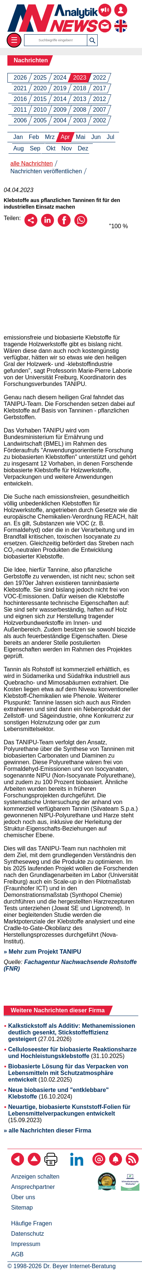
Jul (110, 137)
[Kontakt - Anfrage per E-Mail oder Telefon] (104, 20)
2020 (40, 88)
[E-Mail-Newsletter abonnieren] (98, 1164)
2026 (20, 77)
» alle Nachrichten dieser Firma (47, 1130)
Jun (96, 137)
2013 (80, 99)
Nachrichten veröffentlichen (46, 171)
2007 (99, 110)
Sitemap (22, 1207)
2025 (40, 77)
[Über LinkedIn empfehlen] (47, 225)
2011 (20, 110)
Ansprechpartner (33, 1187)
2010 (40, 110)
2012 (99, 99)
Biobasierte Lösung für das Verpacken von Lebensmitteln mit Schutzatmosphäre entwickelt (68, 1073)
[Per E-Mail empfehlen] (30, 225)
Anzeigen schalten (35, 1176)
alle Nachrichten (31, 163)
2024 (60, 77)
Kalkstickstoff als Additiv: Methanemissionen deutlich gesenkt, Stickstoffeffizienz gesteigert (71, 1032)
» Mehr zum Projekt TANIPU (42, 952)
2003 (80, 120)
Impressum (25, 1244)
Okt (50, 148)
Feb (34, 137)
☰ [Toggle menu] (14, 40)
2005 (40, 120)
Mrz (50, 137)
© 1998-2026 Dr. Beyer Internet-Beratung (61, 1266)
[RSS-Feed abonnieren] (132, 1164)
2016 (20, 99)
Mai (80, 137)
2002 (99, 120)
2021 (20, 88)
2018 (80, 88)
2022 (99, 77)
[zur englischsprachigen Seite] (120, 20)
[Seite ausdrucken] (50, 1164)
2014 (60, 99)
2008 (80, 110)
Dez (83, 148)
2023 (80, 77)
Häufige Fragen (31, 1223)
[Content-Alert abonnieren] (115, 1164)
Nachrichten (31, 60)
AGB (17, 1254)
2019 (60, 88)
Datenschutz (27, 1234)
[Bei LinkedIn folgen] (76, 1164)
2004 (60, 120)
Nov (66, 148)
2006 (20, 120)
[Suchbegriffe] (55, 40)
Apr (65, 137)
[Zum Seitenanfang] (34, 1164)
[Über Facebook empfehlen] (64, 225)
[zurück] (17, 1164)
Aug (18, 148)
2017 (99, 88)
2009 (60, 110)
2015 (40, 99)
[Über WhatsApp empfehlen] (80, 225)
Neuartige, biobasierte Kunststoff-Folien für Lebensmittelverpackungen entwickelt (69, 1110)
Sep (35, 148)
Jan (18, 137)
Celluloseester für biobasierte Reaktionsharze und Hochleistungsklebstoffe (72, 1052)
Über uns (23, 1197)
